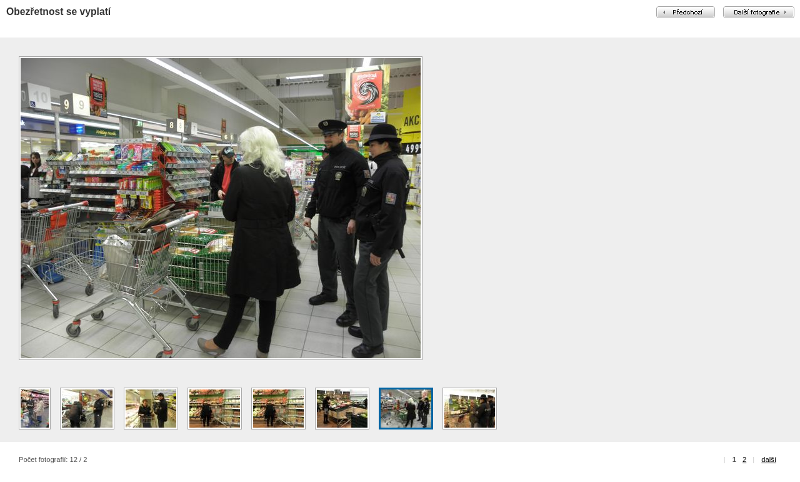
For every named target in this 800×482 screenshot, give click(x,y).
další (768, 459)
